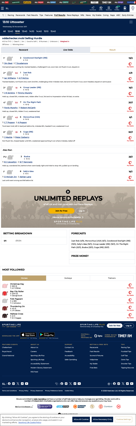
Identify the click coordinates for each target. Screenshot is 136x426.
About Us (34, 347)
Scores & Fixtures (96, 356)
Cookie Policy (69, 391)
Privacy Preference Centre (54, 391)
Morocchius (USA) (31, 117)
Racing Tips (125, 347)
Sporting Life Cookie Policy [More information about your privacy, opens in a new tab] (29, 423)
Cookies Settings (123, 420)
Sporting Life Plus (37, 356)
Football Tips (126, 351)
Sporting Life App (37, 360)
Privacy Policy (23, 391)
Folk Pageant (16, 299)
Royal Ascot (7, 351)
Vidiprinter (94, 360)
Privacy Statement (36, 391)
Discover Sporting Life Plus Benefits (67, 217)
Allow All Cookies (81, 420)
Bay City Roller (17, 291)
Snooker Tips (126, 364)
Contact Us (69, 347)
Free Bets (93, 368)
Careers (34, 351)
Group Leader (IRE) (32, 87)
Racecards (94, 347)
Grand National (8, 356)
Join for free (114, 325)
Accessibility (69, 356)
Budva (27, 156)
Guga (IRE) (28, 132)
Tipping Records (127, 368)
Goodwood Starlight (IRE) (35, 58)
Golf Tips (124, 356)
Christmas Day (17, 284)
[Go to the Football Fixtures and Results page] (102, 8)
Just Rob (27, 72)
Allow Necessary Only (102, 420)
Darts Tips (125, 360)
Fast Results (94, 351)
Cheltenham (7, 347)
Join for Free (61, 211)
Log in (82, 211)
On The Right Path (32, 102)
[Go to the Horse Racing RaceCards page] (110, 8)
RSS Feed (34, 372)
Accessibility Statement (40, 364)
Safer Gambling (71, 360)
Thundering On (17, 306)
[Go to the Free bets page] (118, 8)
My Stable (93, 364)
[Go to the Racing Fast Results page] (94, 8)
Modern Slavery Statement (41, 368)
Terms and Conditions (9, 391)
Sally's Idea (28, 171)
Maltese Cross (16, 314)
